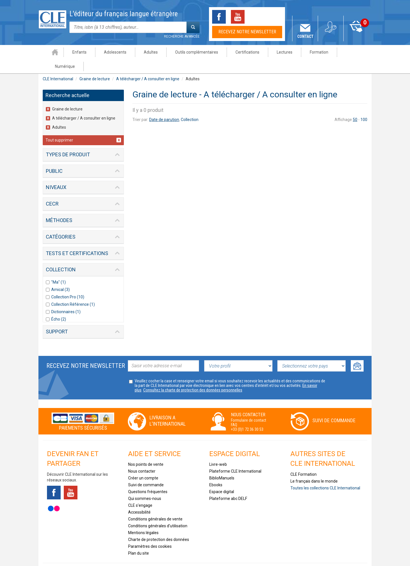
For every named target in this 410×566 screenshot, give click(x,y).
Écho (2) (58, 305)
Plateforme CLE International (235, 457)
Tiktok (256, 17)
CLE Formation (303, 460)
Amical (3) (60, 275)
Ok (357, 351)
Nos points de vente (145, 450)
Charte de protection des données (158, 525)
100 (363, 105)
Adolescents (107, 52)
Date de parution (164, 105)
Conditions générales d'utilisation (157, 511)
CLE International (58, 64)
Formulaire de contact (248, 406)
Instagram (275, 17)
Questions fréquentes (147, 477)
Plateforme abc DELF (228, 484)
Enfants (71, 52)
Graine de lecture (94, 64)
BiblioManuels (221, 464)
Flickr (54, 494)
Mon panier (356, 36)
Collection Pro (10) (67, 282)
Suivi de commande (334, 406)
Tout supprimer (59, 126)
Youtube (238, 17)
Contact (305, 36)
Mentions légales (143, 518)
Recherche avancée (182, 36)
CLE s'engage (140, 491)
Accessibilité (139, 498)
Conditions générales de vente (155, 505)
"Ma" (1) (58, 268)
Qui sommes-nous (144, 484)
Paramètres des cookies (150, 532)
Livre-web (218, 450)
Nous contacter (141, 457)
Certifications (239, 52)
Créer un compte (143, 464)
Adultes (143, 52)
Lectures (276, 52)
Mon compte (331, 36)
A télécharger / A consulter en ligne (147, 64)
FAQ (234, 410)
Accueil (47, 52)
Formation (311, 52)
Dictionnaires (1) (66, 297)
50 (355, 105)
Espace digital (221, 477)
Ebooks (215, 470)
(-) (49, 95)
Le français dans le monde (314, 467)
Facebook (219, 17)
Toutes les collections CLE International (325, 473)
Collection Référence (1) (73, 290)
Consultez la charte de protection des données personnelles (192, 375)
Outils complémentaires (188, 52)
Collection (189, 105)
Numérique (348, 52)
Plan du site (138, 539)
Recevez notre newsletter (247, 31)
